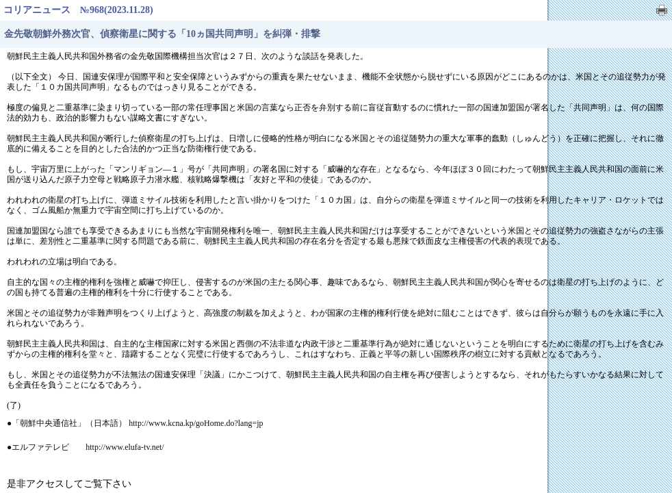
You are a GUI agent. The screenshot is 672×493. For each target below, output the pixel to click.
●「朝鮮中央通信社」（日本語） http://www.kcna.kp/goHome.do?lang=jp (135, 423)
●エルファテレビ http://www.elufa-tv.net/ (85, 447)
